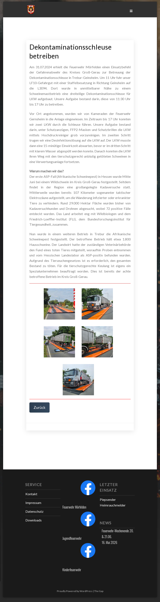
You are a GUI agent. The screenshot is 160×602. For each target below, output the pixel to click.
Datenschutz (34, 511)
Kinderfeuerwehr (71, 569)
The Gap (98, 591)
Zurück (39, 407)
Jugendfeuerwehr (72, 538)
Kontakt (31, 494)
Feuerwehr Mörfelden (74, 507)
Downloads (33, 520)
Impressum (33, 503)
